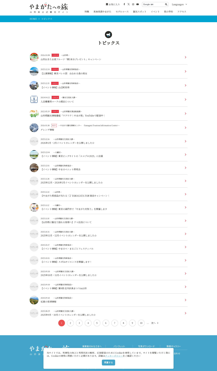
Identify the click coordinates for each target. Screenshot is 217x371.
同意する (108, 362)
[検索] (154, 4)
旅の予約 (168, 11)
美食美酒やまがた (102, 11)
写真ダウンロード (146, 346)
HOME (33, 19)
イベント (155, 11)
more (114, 54)
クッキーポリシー (114, 355)
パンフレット (119, 346)
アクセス (181, 11)
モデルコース (122, 11)
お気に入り (113, 4)
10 (141, 323)
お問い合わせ (173, 353)
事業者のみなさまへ (92, 346)
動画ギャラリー (174, 346)
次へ (155, 323)
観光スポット (139, 11)
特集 (87, 11)
